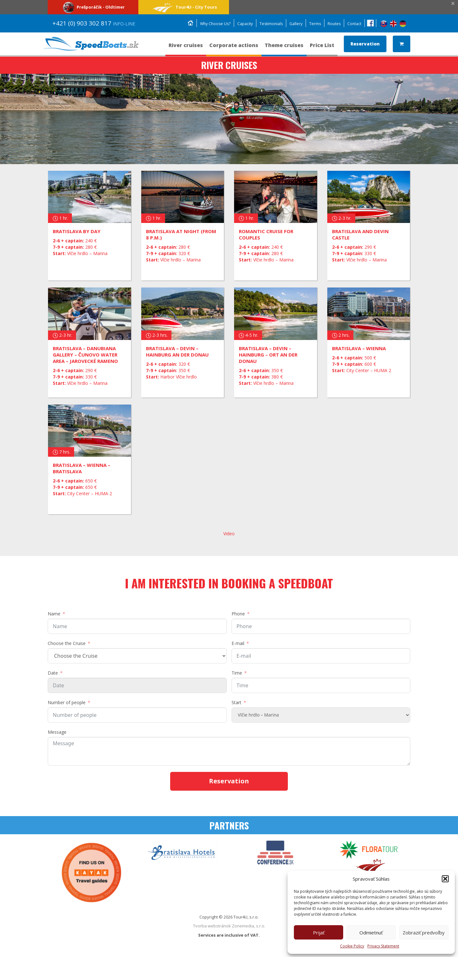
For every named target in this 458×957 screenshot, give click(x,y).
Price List (322, 48)
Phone (238, 614)
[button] (445, 879)
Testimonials (268, 24)
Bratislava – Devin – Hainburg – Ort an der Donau (268, 354)
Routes (333, 24)
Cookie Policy (352, 946)
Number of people (67, 702)
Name (54, 614)
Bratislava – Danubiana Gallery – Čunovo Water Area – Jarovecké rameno (85, 354)
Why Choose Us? (209, 24)
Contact (354, 24)
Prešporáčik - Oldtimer (93, 7)
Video (229, 534)
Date (53, 673)
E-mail (238, 643)
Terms (314, 24)
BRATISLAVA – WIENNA (359, 348)
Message (57, 732)
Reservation (365, 44)
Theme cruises (284, 48)
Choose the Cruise (67, 643)
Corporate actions (233, 48)
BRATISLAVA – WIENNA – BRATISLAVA (81, 468)
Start (236, 702)
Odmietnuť (371, 932)
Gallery (294, 24)
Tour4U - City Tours (183, 7)
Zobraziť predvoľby (424, 932)
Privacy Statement (383, 946)
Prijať (318, 932)
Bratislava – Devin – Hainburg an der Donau (177, 351)
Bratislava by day (77, 231)
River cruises (186, 48)
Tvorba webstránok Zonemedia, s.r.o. (229, 926)
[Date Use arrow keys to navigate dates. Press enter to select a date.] (137, 685)
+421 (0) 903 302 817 (93, 23)
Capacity (240, 24)
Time (237, 673)
